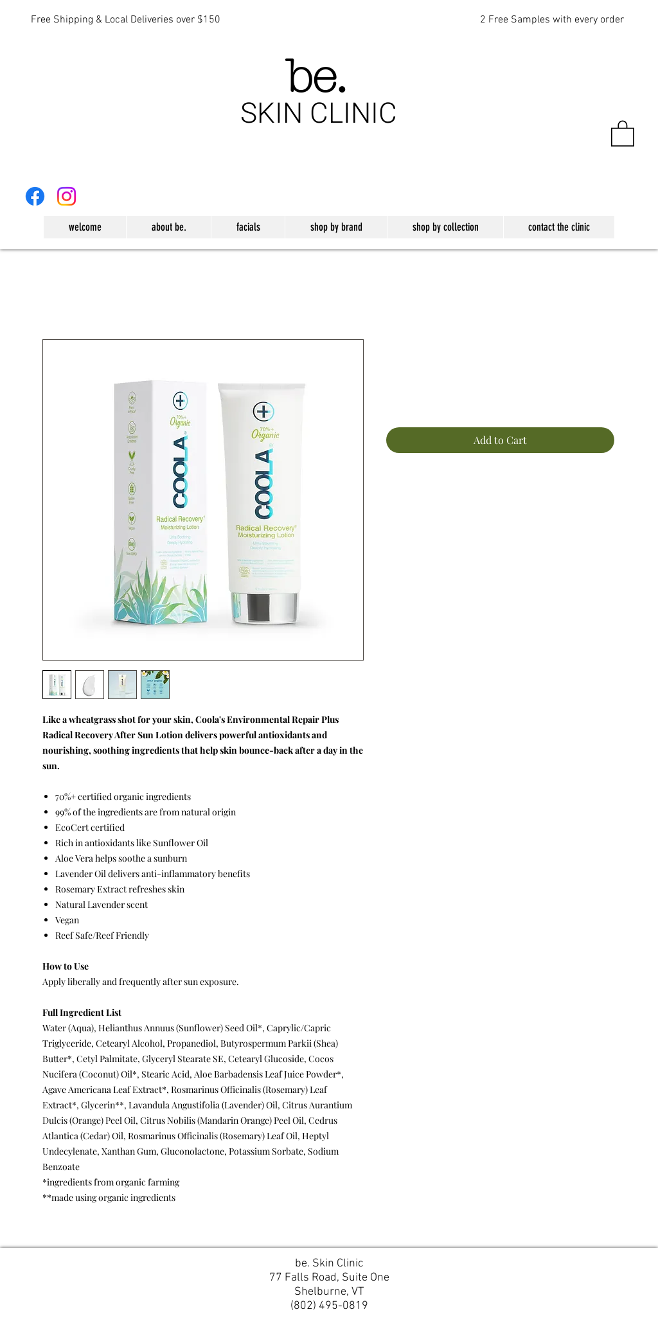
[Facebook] (35, 196)
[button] (622, 133)
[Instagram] (66, 196)
